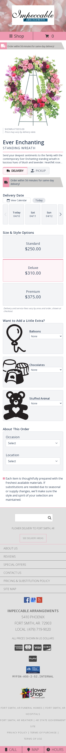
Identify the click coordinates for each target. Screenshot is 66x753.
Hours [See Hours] (55, 749)
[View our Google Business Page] (33, 602)
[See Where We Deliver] (33, 538)
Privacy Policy (17, 732)
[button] (33, 669)
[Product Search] (34, 518)
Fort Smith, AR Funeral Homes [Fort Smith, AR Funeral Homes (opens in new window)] (21, 707)
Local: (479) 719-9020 (33, 629)
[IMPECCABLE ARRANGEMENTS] (33, 23)
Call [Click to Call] (11, 749)
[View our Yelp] (39, 602)
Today (39, 200)
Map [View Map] (33, 749)
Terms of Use (33, 738)
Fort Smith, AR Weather (16, 720)
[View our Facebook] (27, 602)
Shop (16, 36)
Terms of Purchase (43, 732)
